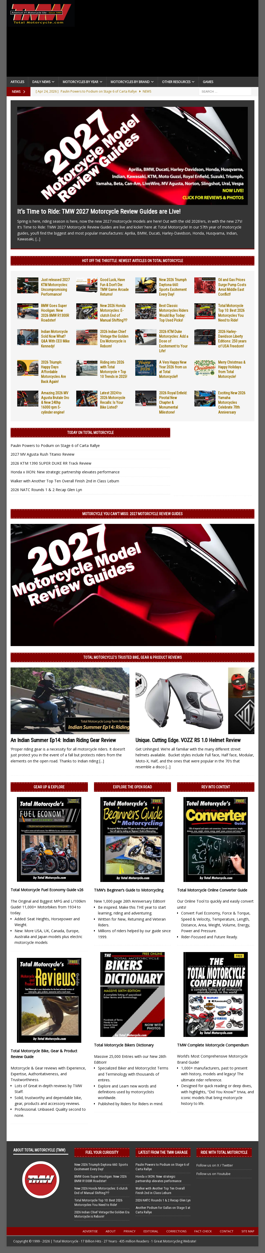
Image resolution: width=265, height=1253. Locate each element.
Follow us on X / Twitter (214, 1165)
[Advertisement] (166, 40)
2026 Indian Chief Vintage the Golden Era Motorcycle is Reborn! (101, 1214)
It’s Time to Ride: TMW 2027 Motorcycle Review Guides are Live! (99, 211)
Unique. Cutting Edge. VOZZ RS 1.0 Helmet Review (188, 740)
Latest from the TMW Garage (163, 1152)
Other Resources (176, 82)
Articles (17, 82)
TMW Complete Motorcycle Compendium (213, 1045)
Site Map (247, 1231)
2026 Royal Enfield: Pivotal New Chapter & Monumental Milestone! (173, 402)
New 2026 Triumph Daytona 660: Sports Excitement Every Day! (101, 1167)
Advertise (90, 1231)
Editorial (150, 1231)
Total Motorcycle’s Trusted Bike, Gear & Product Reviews (132, 657)
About (111, 1231)
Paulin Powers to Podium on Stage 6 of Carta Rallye (55, 445)
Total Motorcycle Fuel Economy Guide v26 (47, 889)
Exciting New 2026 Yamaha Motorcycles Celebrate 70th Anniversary (231, 402)
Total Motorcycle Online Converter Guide (212, 890)
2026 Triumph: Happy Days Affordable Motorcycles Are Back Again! (53, 372)
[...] (37, 238)
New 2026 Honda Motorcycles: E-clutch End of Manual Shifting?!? (101, 1190)
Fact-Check (203, 1231)
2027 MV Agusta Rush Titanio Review (42, 454)
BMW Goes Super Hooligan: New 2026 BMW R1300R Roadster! (100, 1178)
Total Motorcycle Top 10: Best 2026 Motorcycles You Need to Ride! (98, 1202)
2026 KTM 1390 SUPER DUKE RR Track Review (51, 463)
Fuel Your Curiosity (102, 1152)
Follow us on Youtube (213, 1173)
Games (208, 82)
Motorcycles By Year (80, 82)
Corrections (176, 1231)
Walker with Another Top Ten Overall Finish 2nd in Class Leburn (65, 480)
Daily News (41, 82)
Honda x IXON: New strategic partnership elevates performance (65, 471)
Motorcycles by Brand (130, 82)
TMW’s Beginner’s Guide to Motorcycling (128, 890)
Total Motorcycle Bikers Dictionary (124, 1045)
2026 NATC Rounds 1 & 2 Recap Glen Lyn (46, 489)
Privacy (130, 1231)
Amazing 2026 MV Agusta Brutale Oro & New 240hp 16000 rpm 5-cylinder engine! (55, 402)
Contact (226, 1231)
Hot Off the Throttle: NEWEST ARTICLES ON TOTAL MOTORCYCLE (132, 261)
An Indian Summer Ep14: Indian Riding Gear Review (63, 740)
